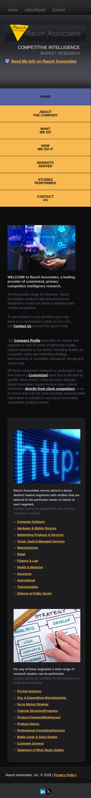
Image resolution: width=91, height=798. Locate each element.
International (26, 580)
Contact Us (22, 326)
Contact (59, 10)
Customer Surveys (30, 743)
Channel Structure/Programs (37, 711)
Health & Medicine (30, 567)
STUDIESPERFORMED (45, 181)
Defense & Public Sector (34, 593)
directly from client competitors (50, 389)
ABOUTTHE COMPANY (45, 113)
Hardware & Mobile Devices (36, 528)
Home (13, 10)
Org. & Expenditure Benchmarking (41, 697)
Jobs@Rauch (35, 10)
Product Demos (28, 724)
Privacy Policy (65, 775)
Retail (21, 554)
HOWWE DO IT (45, 147)
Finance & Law (27, 560)
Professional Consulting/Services (41, 730)
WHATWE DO (45, 130)
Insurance (24, 574)
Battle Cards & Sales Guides (37, 737)
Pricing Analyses (29, 691)
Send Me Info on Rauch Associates (43, 61)
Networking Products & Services (40, 535)
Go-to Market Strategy (33, 704)
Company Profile (27, 340)
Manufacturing (27, 547)
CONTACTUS (45, 198)
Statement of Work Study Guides (40, 750)
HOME (45, 97)
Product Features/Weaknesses (39, 717)
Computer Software (31, 522)
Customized (38, 375)
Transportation (27, 587)
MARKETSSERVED (45, 164)
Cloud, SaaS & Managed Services (41, 541)
